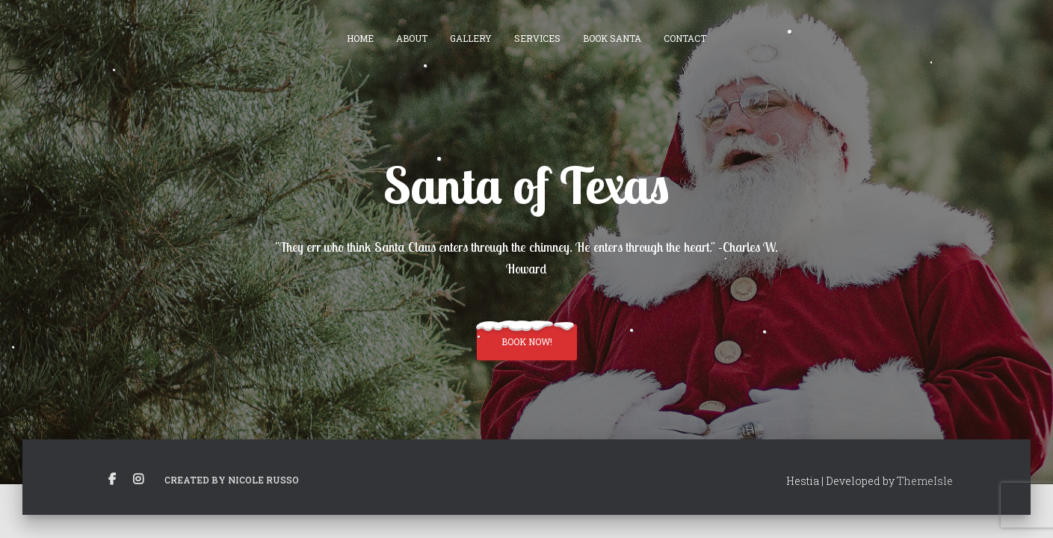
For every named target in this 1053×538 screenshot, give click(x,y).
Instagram (138, 480)
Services (537, 38)
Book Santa (612, 38)
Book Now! (526, 341)
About (411, 38)
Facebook (112, 480)
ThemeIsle (925, 481)
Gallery (471, 38)
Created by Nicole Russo (231, 480)
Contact (685, 38)
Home (360, 38)
